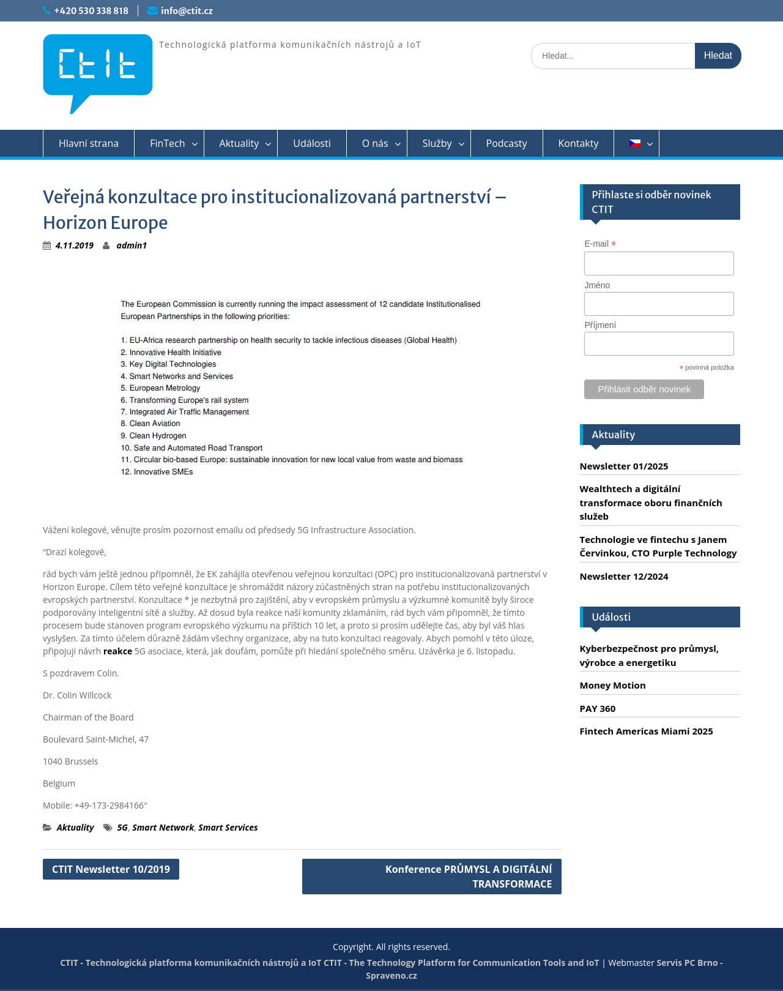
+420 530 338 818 (91, 11)
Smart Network (163, 827)
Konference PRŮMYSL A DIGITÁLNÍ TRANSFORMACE (468, 876)
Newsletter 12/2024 (624, 576)
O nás (375, 143)
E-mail (600, 244)
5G (122, 827)
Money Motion (613, 685)
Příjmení (600, 325)
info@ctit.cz (186, 11)
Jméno (597, 285)
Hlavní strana (89, 143)
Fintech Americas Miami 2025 (646, 731)
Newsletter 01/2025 (624, 466)
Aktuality (239, 143)
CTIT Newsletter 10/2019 (111, 869)
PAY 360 (598, 708)
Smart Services (228, 827)
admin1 (132, 245)
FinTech (167, 143)
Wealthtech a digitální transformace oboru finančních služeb (651, 502)
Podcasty (506, 143)
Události (311, 143)
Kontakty (578, 143)
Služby (437, 143)
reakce (117, 651)
